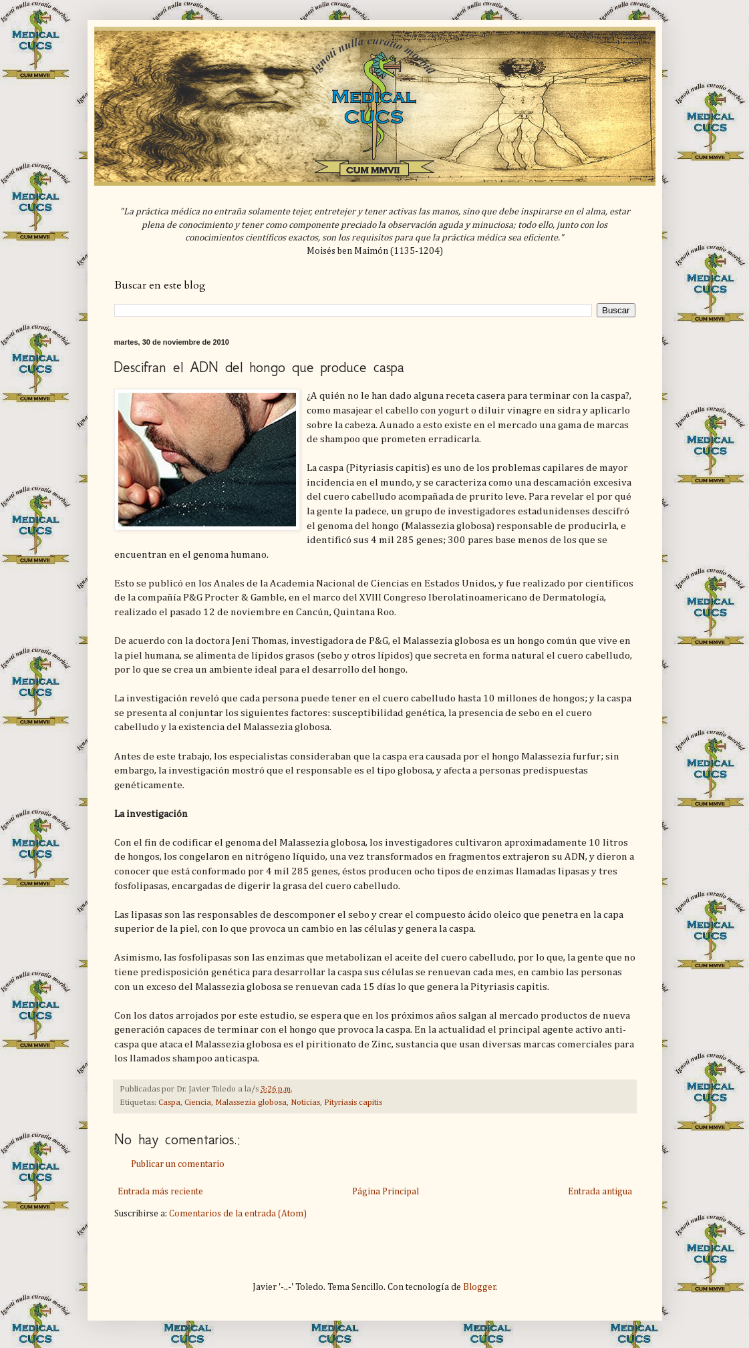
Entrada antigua (600, 1191)
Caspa (169, 1102)
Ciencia (197, 1102)
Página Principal (385, 1191)
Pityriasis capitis (353, 1102)
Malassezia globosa (251, 1102)
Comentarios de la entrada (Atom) (238, 1213)
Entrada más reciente (160, 1191)
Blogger (479, 1287)
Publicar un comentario (177, 1164)
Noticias (305, 1102)
